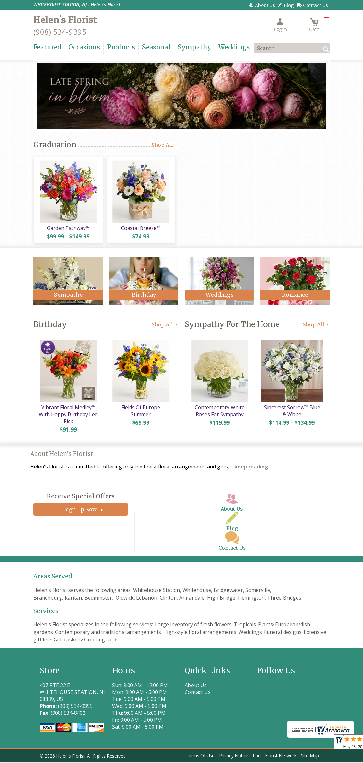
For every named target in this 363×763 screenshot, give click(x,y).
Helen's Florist (65, 19)
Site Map (310, 757)
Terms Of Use (200, 757)
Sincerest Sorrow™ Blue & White (292, 412)
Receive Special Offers (81, 497)
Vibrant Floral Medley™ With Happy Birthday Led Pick (68, 415)
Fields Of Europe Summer (140, 408)
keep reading (251, 467)
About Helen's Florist (61, 454)
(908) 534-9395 (59, 31)
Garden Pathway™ (68, 228)
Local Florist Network (275, 757)
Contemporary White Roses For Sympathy (219, 412)
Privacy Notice (233, 757)
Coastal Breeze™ (140, 228)
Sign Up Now (80, 511)
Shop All (165, 145)
